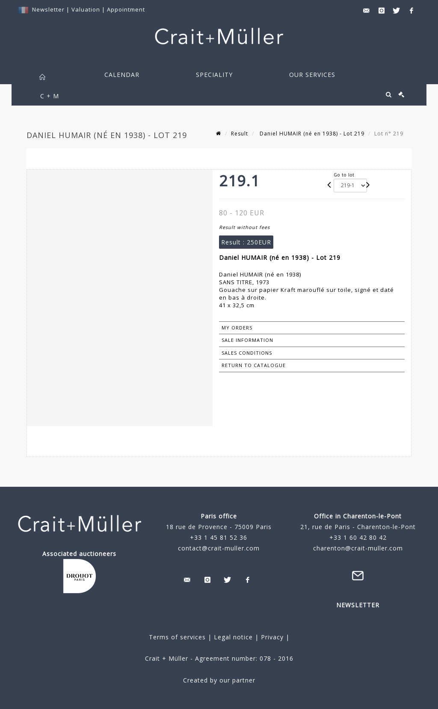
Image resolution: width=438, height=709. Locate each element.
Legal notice (233, 637)
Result (239, 133)
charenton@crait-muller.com (358, 548)
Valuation (85, 9)
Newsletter (48, 9)
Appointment (126, 9)
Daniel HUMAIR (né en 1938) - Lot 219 (311, 133)
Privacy (271, 637)
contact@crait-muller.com (219, 548)
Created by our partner (219, 680)
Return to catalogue (254, 365)
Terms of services (177, 637)
